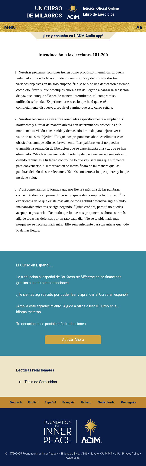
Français (68, 402)
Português (128, 402)
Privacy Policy (130, 453)
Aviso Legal (73, 457)
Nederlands (106, 402)
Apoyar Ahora (73, 339)
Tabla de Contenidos (40, 382)
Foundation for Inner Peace (40, 453)
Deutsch (16, 402)
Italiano (86, 402)
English (33, 402)
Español (50, 402)
